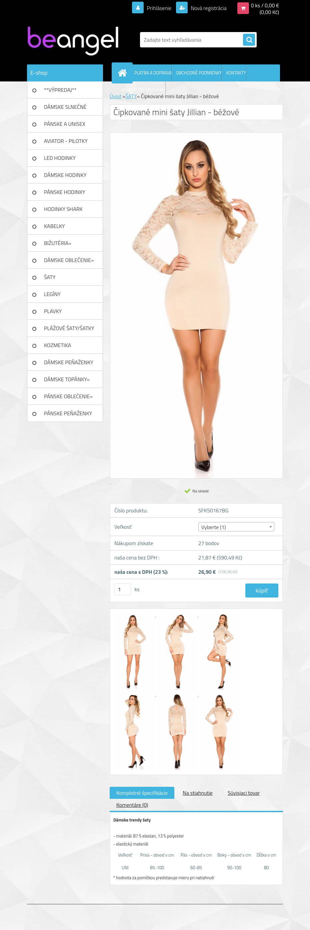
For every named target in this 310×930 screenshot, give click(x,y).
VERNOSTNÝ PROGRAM (143, 89)
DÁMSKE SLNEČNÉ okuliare (65, 109)
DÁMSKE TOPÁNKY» (67, 379)
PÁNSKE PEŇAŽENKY (68, 413)
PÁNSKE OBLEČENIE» (68, 396)
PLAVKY (53, 311)
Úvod (115, 96)
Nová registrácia (208, 8)
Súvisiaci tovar (244, 793)
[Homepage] (123, 72)
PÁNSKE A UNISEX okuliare (64, 126)
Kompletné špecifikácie (142, 793)
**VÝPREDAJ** (60, 90)
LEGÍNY (52, 294)
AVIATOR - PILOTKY (66, 141)
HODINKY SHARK (63, 209)
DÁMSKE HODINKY (65, 175)
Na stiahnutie (198, 793)
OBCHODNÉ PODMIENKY (199, 72)
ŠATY (49, 277)
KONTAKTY (236, 72)
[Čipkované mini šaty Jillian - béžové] (134, 615)
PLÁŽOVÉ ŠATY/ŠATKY (69, 328)
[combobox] (236, 526)
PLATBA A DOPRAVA (153, 72)
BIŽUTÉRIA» (57, 243)
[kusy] (122, 589)
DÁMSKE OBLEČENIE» (69, 260)
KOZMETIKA (57, 345)
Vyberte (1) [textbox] (213, 527)
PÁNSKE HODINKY (64, 192)
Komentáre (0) (132, 805)
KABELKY (54, 226)
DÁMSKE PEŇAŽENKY (68, 362)
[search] (249, 40)
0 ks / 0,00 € (265, 5)
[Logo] (73, 39)
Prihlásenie (159, 8)
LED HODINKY (60, 158)
